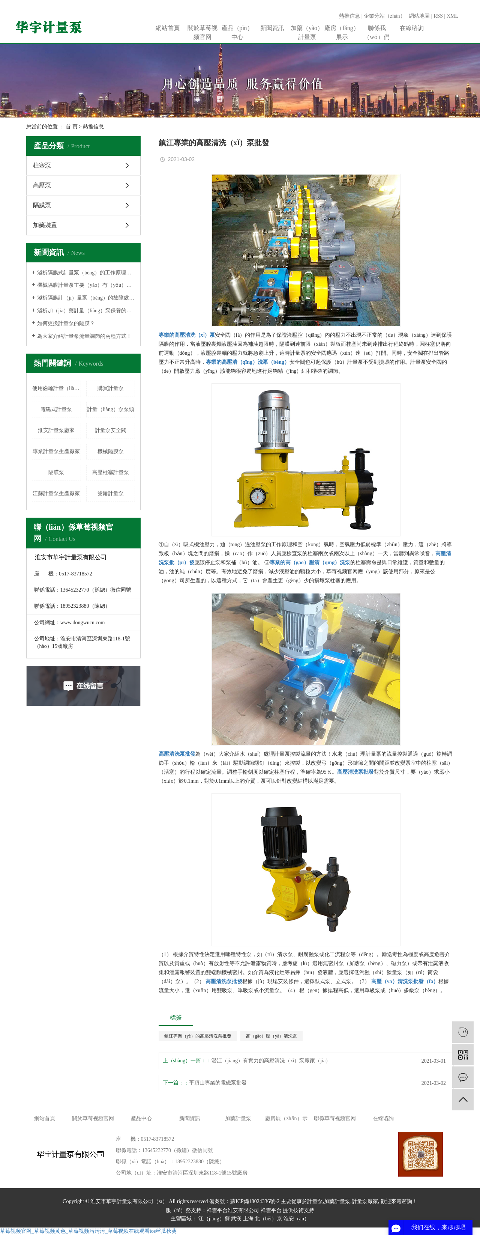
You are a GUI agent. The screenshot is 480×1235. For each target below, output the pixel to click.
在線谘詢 (412, 28)
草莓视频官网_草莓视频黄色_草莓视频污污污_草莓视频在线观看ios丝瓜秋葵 (88, 1231)
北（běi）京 (268, 1218)
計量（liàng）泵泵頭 (110, 409)
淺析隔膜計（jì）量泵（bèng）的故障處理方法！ (86, 298)
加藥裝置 (45, 225)
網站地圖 (419, 16)
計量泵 (315, 1201)
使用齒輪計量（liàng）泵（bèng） (56, 388)
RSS (438, 16)
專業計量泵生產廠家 (56, 451)
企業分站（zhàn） (384, 16)
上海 (248, 1218)
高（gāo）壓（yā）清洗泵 (271, 1036)
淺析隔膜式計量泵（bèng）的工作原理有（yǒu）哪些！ (86, 273)
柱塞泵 (42, 165)
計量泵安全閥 (110, 430)
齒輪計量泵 (111, 493)
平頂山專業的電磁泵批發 (218, 1083)
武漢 (236, 1218)
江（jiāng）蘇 (214, 1218)
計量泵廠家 (365, 1201)
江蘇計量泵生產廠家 (56, 493)
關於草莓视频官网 (203, 29)
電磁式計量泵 (56, 409)
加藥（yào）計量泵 (307, 29)
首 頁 (72, 127)
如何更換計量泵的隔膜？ (66, 323)
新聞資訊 (272, 28)
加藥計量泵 (238, 1118)
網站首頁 (168, 28)
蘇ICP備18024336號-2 (254, 1201)
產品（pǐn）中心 (237, 29)
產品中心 (141, 1118)
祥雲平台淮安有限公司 (233, 1210)
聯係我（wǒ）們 (377, 29)
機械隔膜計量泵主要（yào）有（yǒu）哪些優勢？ (86, 285)
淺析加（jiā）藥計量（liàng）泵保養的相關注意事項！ (86, 310)
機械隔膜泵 (111, 451)
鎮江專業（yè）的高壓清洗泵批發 (197, 1036)
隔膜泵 (42, 205)
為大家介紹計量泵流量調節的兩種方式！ (84, 336)
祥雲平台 (271, 1210)
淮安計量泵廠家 (56, 430)
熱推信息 (349, 16)
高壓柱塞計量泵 (110, 472)
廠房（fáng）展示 (341, 29)
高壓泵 (42, 185)
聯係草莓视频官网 (335, 1118)
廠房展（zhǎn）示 (286, 1118)
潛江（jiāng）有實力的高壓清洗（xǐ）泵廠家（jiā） (271, 1060)
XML (452, 16)
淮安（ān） (296, 1218)
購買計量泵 (111, 388)
